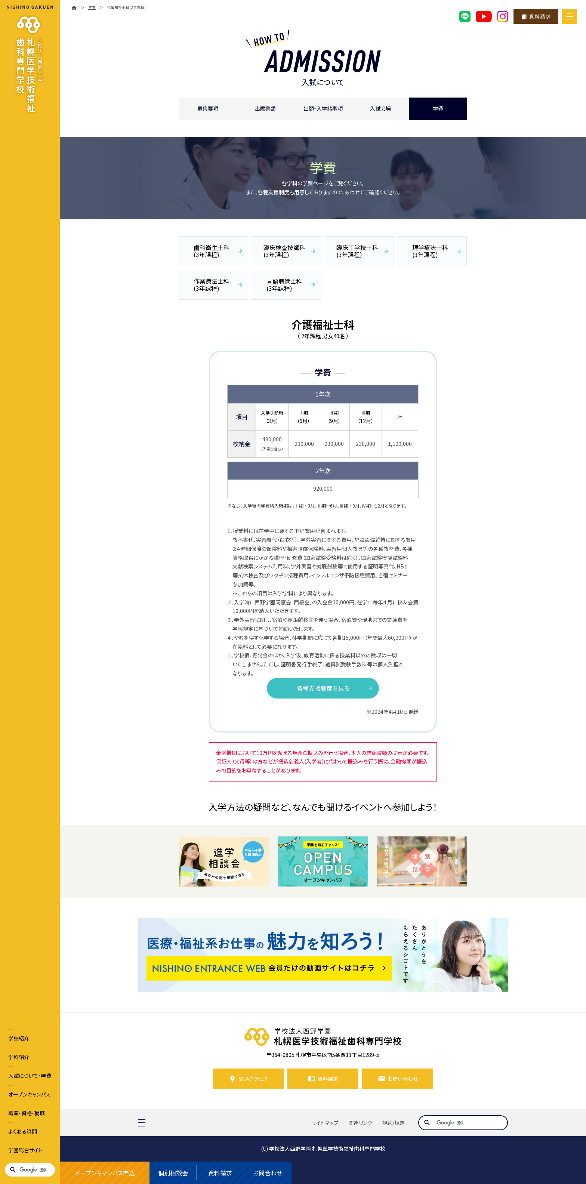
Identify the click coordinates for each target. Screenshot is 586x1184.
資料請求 (220, 1172)
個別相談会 (173, 1172)
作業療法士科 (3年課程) (211, 285)
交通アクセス (253, 1078)
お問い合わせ (403, 1078)
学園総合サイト (25, 1150)
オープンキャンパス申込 (104, 1172)
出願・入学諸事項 (323, 108)
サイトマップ (325, 1122)
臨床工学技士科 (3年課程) (357, 251)
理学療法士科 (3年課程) (430, 251)
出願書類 (265, 108)
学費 (438, 108)
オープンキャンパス (29, 1094)
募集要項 (207, 108)
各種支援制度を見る (323, 688)
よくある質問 (22, 1131)
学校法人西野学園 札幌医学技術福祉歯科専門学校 (327, 1148)
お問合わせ (267, 1172)
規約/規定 (393, 1122)
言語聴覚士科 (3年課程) (284, 285)
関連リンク (360, 1122)
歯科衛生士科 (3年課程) (211, 251)
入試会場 (380, 108)
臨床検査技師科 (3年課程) (284, 251)
